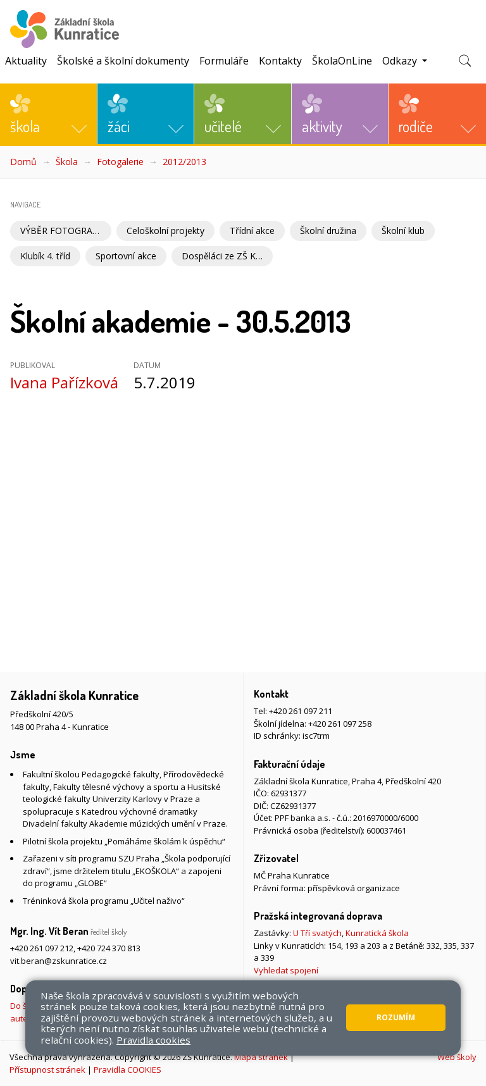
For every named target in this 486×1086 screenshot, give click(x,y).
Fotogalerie (120, 162)
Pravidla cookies (153, 1040)
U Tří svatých (317, 933)
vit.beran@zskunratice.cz (58, 960)
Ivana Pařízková (64, 382)
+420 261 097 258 (339, 723)
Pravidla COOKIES (127, 1069)
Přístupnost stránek (47, 1069)
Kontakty (280, 61)
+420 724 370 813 (108, 948)
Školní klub (403, 231)
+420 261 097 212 (41, 948)
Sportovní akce (126, 256)
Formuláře (224, 61)
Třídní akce (252, 231)
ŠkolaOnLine (342, 61)
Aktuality (26, 61)
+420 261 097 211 (300, 711)
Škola (67, 162)
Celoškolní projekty (165, 231)
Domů (23, 162)
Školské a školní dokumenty (123, 61)
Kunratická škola (377, 933)
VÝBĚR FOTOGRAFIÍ (61, 231)
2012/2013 (184, 162)
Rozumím (396, 1017)
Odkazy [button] (401, 61)
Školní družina (328, 231)
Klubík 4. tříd (45, 256)
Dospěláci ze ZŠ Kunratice (227, 256)
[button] (48, 113)
